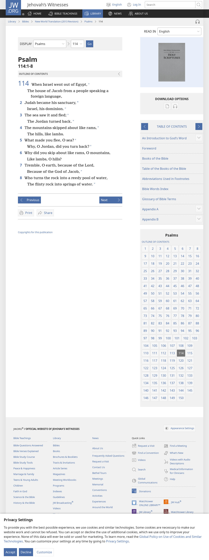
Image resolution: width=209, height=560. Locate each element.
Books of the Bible (155, 158)
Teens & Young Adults (25, 480)
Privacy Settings (117, 541)
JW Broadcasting (63, 502)
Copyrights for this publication (35, 232)
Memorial (97, 484)
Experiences (99, 501)
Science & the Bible (24, 497)
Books (56, 451)
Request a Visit (100, 461)
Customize (44, 552)
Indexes (57, 491)
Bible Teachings (22, 438)
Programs (58, 485)
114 (24, 83)
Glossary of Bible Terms (159, 199)
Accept (10, 552)
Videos (57, 508)
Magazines (59, 474)
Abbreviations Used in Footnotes (165, 179)
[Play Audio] (197, 21)
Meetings (97, 478)
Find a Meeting (175, 446)
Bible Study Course (24, 457)
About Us (97, 448)
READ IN (150, 31)
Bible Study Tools (23, 462)
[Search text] (170, 4)
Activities (97, 495)
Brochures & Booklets (65, 457)
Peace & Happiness (24, 468)
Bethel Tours (99, 473)
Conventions (99, 490)
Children (18, 485)
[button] (62, 13)
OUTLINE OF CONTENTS (155, 241)
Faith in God (20, 491)
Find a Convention (145, 453)
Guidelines (59, 497)
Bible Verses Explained (26, 451)
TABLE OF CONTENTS (172, 126)
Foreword (149, 148)
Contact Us (98, 467)
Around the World (102, 507)
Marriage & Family (23, 474)
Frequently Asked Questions (108, 455)
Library (12, 21)
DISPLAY (26, 44)
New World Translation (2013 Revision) (56, 21)
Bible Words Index (155, 189)
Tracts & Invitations (64, 462)
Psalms (88, 21)
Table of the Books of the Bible (164, 169)
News (95, 438)
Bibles (25, 21)
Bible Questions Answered (28, 445)
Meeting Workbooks (64, 480)
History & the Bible (24, 502)
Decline (26, 552)
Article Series (60, 468)
